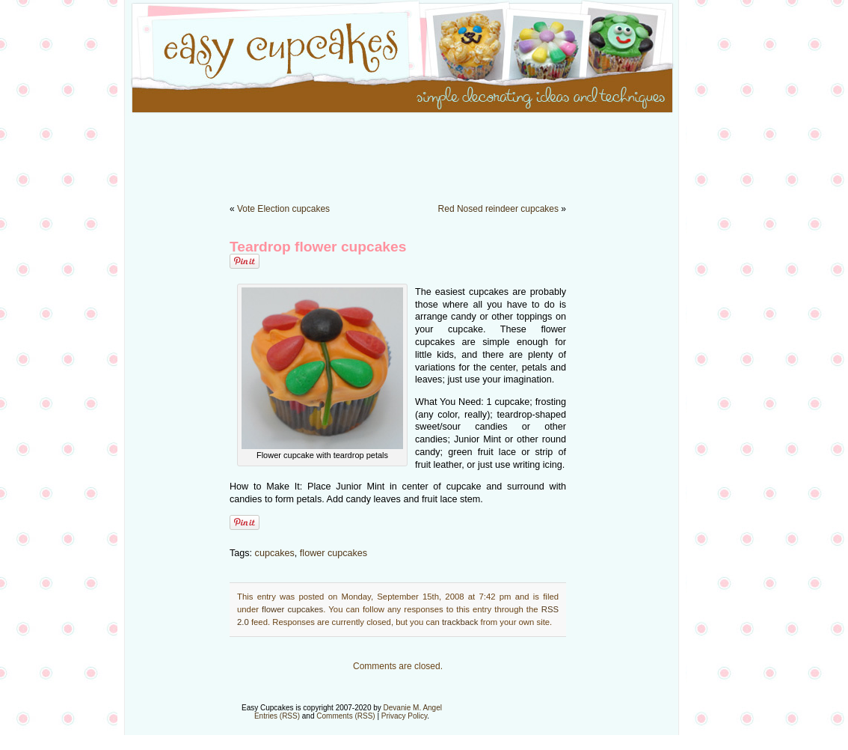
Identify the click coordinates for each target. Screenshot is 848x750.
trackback (460, 622)
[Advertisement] (424, 149)
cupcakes (275, 553)
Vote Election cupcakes (283, 209)
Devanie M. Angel (413, 708)
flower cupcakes (333, 553)
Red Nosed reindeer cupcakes (498, 209)
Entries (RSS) (277, 716)
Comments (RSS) (345, 716)
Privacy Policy (404, 716)
